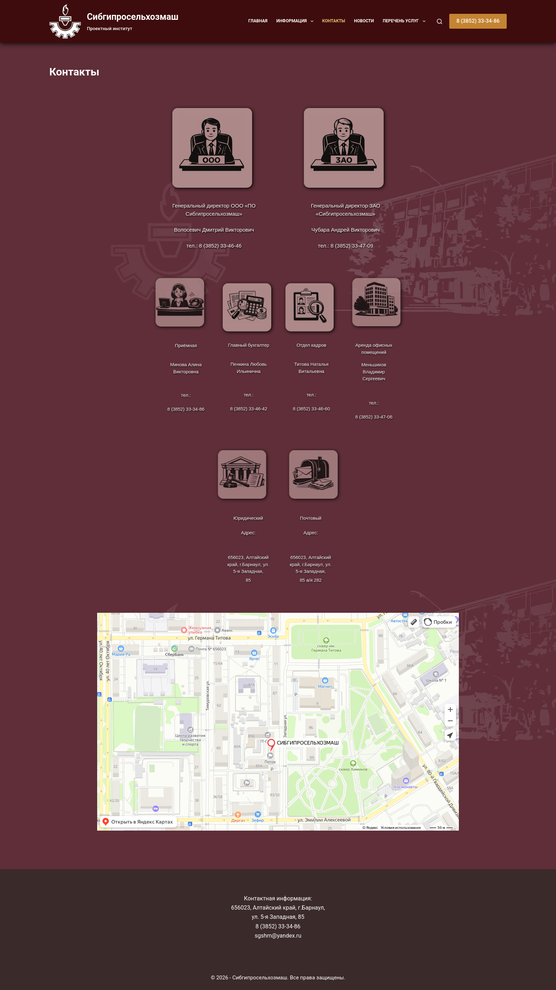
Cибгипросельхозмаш (132, 17)
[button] (312, 21)
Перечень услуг (405, 21)
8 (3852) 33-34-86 (478, 21)
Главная (257, 20)
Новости (364, 20)
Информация (296, 21)
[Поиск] (439, 21)
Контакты (333, 20)
